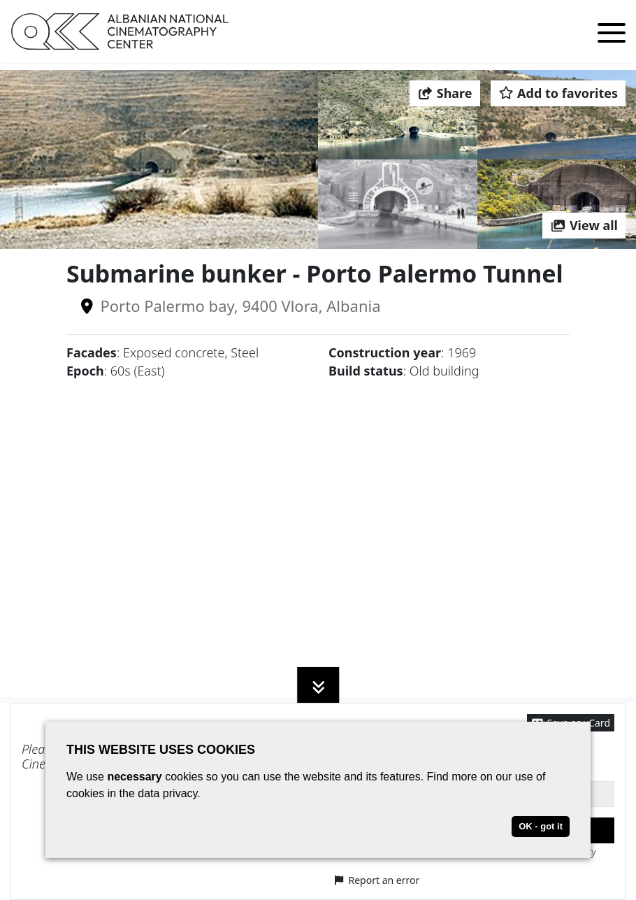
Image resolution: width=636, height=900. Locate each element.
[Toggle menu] (612, 35)
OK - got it (541, 826)
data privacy (167, 793)
